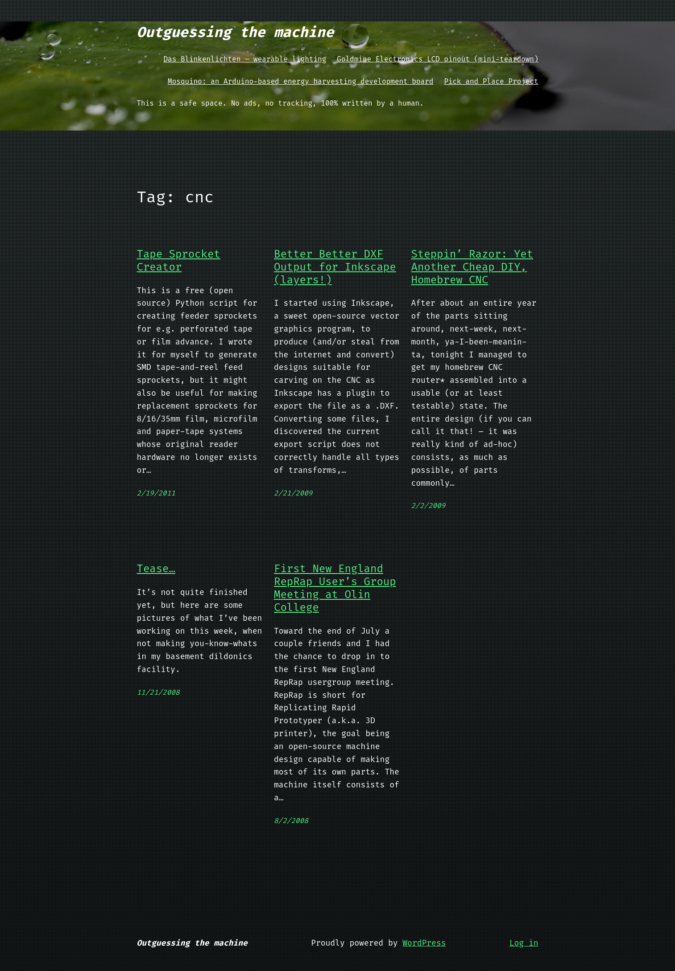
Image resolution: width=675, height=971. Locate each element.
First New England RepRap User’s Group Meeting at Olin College (335, 588)
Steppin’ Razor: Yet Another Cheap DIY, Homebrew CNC (472, 267)
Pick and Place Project (491, 81)
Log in (523, 943)
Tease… (156, 568)
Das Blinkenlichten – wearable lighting (245, 59)
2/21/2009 (293, 493)
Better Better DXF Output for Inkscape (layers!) (335, 267)
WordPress (424, 943)
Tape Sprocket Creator (178, 261)
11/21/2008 (158, 692)
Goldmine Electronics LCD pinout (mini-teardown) (437, 59)
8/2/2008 (291, 820)
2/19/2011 (156, 493)
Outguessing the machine (235, 32)
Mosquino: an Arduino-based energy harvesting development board (300, 81)
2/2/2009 (428, 505)
